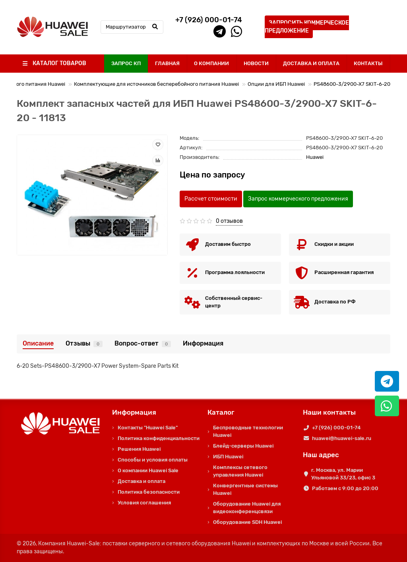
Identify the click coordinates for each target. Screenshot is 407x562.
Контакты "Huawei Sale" (148, 428)
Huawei (315, 157)
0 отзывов (229, 221)
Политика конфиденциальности (159, 438)
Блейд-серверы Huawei (243, 446)
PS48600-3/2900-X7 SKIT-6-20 (352, 84)
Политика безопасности (149, 492)
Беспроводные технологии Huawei (248, 431)
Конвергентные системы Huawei (245, 489)
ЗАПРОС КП (126, 63)
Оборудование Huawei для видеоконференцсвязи (247, 507)
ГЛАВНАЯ (167, 63)
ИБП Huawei (228, 457)
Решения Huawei (139, 449)
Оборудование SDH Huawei (247, 522)
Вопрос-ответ (142, 343)
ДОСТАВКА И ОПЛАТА (311, 63)
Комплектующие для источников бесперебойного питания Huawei (156, 84)
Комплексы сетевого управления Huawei (240, 471)
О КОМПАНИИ (211, 63)
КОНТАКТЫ (368, 63)
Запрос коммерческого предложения (298, 198)
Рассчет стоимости (210, 198)
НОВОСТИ (256, 63)
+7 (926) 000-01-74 (336, 428)
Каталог (221, 412)
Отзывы (84, 343)
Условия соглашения (144, 503)
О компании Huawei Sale (148, 470)
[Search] (132, 27)
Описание (38, 343)
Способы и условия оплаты (153, 460)
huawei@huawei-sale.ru (341, 438)
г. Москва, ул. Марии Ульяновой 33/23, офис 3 (343, 474)
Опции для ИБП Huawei (276, 84)
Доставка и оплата (141, 481)
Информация (203, 343)
